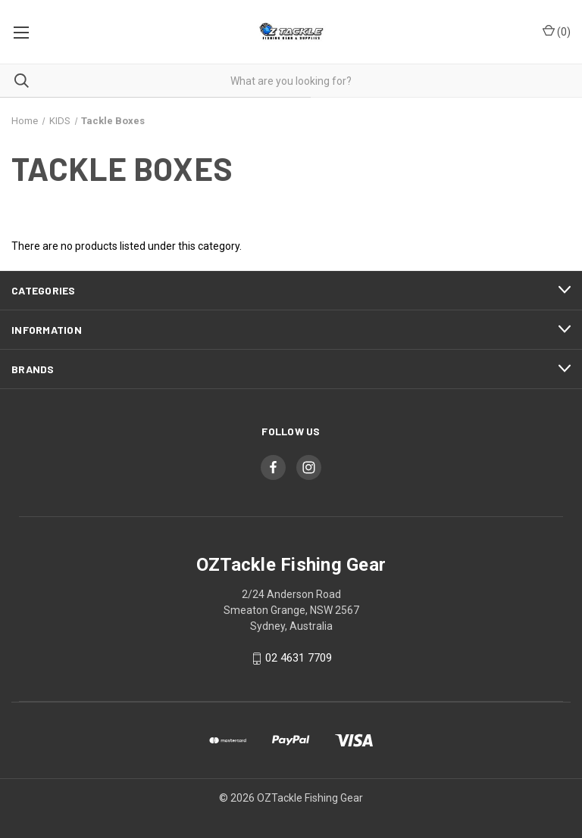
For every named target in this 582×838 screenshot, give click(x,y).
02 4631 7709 (298, 658)
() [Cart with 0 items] (557, 31)
